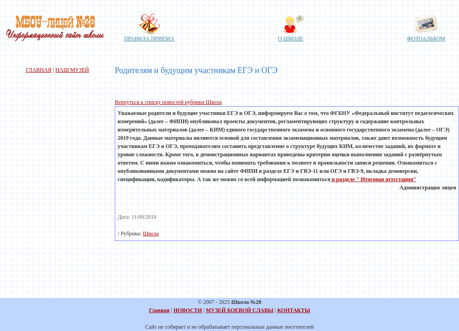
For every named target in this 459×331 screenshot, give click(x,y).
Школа (150, 233)
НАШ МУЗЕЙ (72, 70)
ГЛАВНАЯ (38, 70)
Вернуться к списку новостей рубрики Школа (168, 102)
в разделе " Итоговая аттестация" (373, 179)
